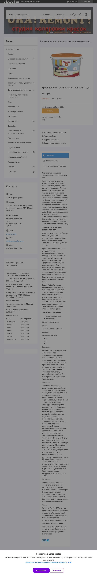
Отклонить (57, 570)
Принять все (41, 570)
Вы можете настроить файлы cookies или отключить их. (48, 562)
